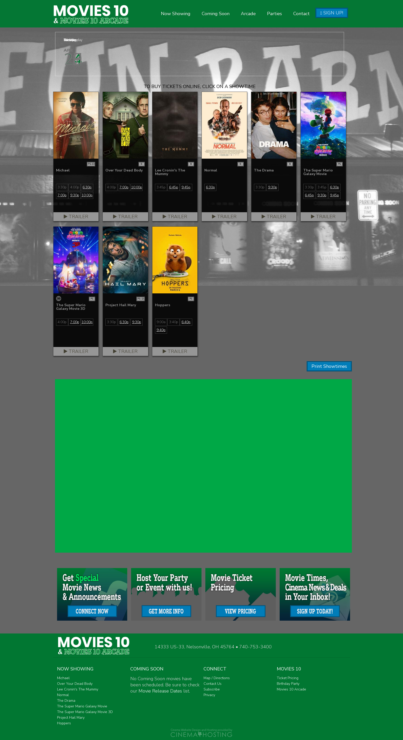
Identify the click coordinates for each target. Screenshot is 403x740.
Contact (301, 14)
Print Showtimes (329, 366)
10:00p (87, 195)
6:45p (173, 187)
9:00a (161, 322)
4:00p (74, 187)
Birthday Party (288, 683)
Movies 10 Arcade (291, 689)
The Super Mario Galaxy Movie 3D (85, 711)
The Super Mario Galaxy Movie (82, 706)
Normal (63, 695)
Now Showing (175, 14)
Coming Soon (216, 14)
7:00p (62, 195)
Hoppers (64, 723)
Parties (274, 14)
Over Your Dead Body (75, 683)
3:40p (173, 322)
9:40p (161, 330)
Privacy (209, 695)
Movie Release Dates (160, 691)
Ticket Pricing (287, 678)
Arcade (248, 14)
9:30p (74, 195)
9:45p (185, 187)
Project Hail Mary (71, 717)
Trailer (76, 217)
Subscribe (212, 689)
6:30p (87, 187)
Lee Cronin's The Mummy (77, 689)
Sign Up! (331, 13)
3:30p (62, 187)
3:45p (161, 187)
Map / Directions (217, 678)
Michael (63, 678)
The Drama (66, 700)
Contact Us (213, 683)
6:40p (185, 322)
